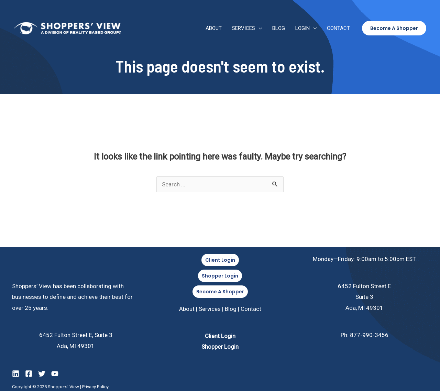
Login (302, 28)
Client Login (220, 336)
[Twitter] (41, 373)
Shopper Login (220, 346)
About (214, 28)
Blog (278, 28)
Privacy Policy (95, 386)
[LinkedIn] (15, 373)
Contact (338, 28)
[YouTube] (54, 373)
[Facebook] (28, 373)
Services (243, 28)
